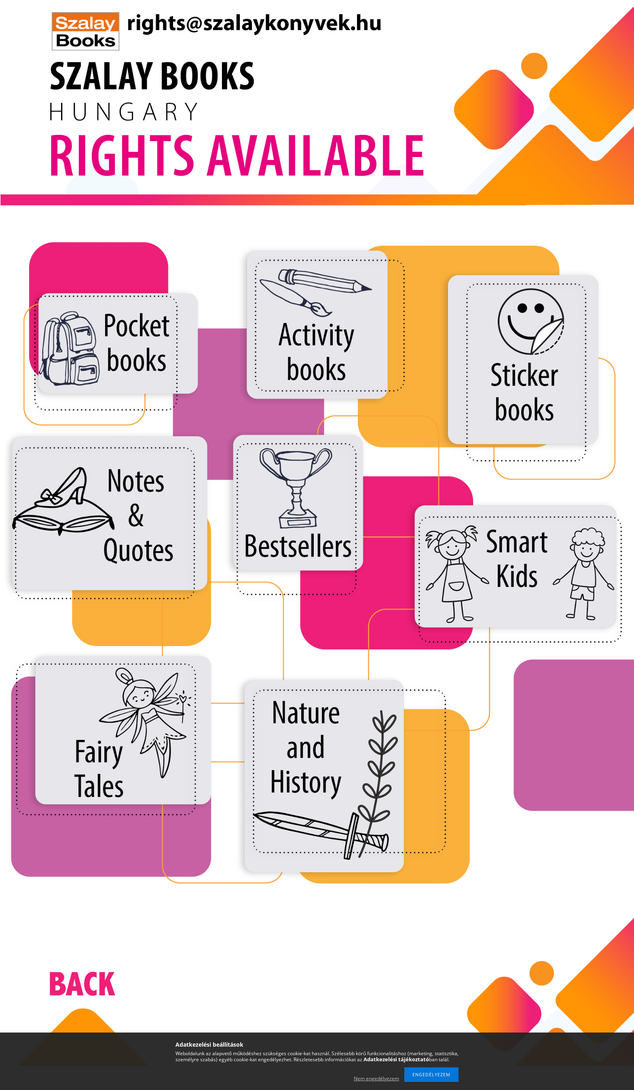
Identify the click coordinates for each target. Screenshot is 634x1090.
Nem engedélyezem (376, 1078)
